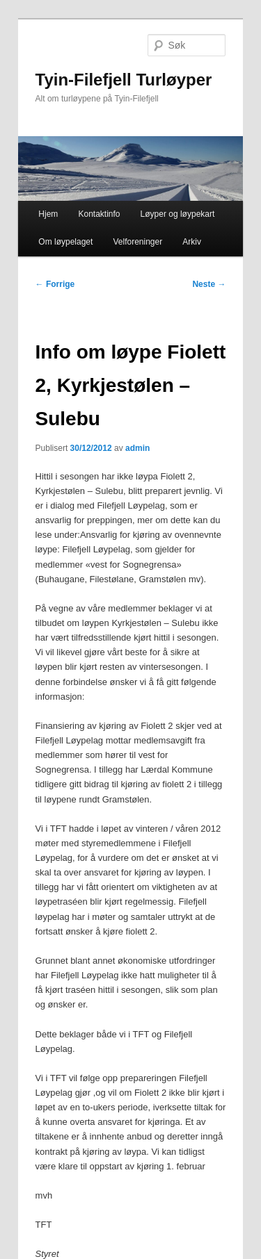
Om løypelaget (65, 242)
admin (137, 448)
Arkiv (191, 242)
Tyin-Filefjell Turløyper (123, 79)
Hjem (48, 214)
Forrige (55, 284)
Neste (209, 284)
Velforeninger (137, 242)
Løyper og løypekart (178, 214)
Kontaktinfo (99, 214)
